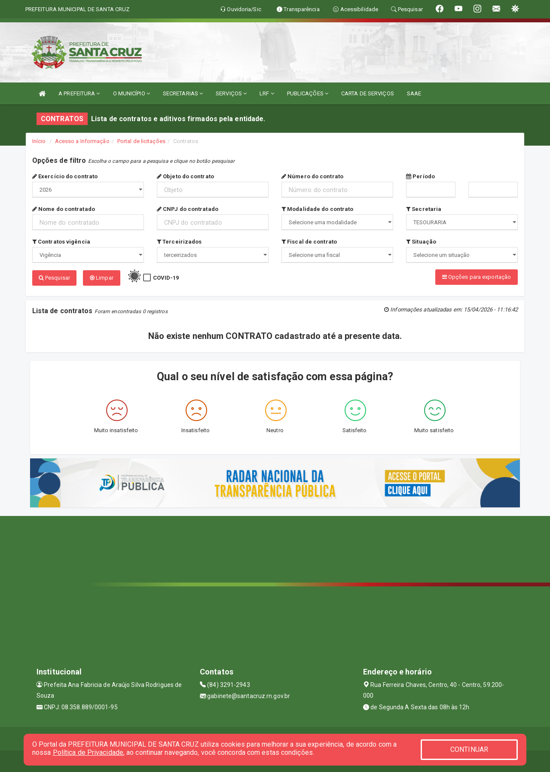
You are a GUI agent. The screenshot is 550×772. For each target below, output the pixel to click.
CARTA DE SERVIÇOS (367, 93)
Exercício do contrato (65, 176)
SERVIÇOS (231, 93)
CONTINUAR (469, 749)
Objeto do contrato (185, 176)
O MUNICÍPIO (131, 93)
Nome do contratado (63, 209)
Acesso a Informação (82, 141)
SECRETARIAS (183, 93)
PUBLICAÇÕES (307, 93)
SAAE (414, 93)
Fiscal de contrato (309, 241)
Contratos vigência (61, 241)
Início (39, 141)
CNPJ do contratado (187, 209)
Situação (421, 241)
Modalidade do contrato (317, 209)
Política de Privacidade (88, 752)
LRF (267, 93)
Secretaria (423, 209)
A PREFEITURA (79, 93)
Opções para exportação (476, 277)
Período (420, 176)
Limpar (101, 278)
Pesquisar (54, 278)
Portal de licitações (141, 141)
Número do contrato (312, 176)
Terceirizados (179, 241)
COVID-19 (166, 278)
